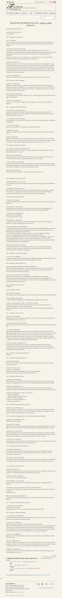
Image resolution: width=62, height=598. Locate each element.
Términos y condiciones (10, 595)
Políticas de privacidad (19, 595)
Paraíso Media (19, 592)
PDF (31, 13)
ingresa (47, 575)
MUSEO (45, 13)
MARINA (52, 13)
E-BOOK (24, 13)
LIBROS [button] (17, 13)
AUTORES (38, 13)
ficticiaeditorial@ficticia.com (46, 588)
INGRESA (52, 2)
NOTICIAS (10, 13)
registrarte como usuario (37, 575)
